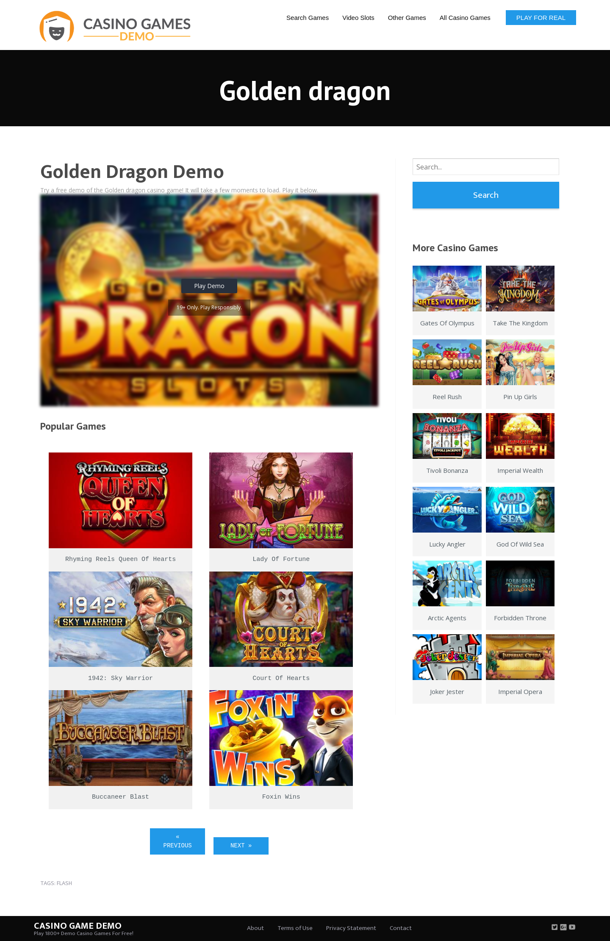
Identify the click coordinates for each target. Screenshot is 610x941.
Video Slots (358, 17)
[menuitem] (308, 17)
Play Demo (209, 286)
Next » (241, 845)
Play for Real (541, 17)
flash (64, 883)
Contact (401, 928)
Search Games (307, 17)
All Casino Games (465, 17)
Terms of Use (295, 928)
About (255, 928)
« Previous (178, 841)
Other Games (407, 17)
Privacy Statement (351, 928)
